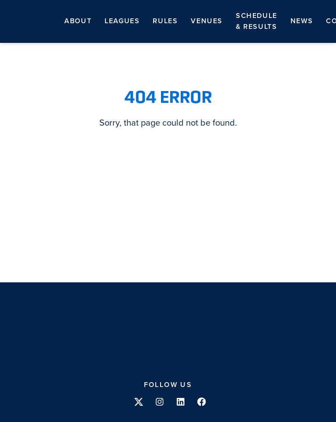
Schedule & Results (256, 21)
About (77, 21)
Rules (165, 21)
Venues (207, 21)
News (301, 21)
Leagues (122, 21)
